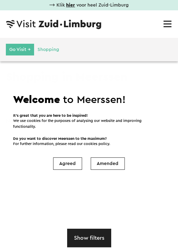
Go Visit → (20, 49)
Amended (107, 163)
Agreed (67, 163)
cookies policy (96, 144)
